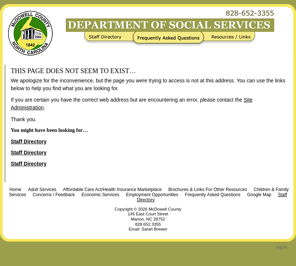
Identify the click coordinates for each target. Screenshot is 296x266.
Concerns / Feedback (54, 194)
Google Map (259, 194)
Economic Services (100, 194)
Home (15, 189)
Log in (281, 247)
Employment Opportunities (152, 194)
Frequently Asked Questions (170, 39)
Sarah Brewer (155, 229)
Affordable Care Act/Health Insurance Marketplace (112, 189)
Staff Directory (109, 39)
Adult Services (42, 189)
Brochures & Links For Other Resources (207, 189)
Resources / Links (228, 39)
